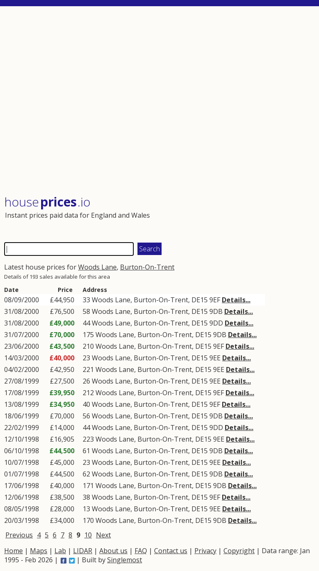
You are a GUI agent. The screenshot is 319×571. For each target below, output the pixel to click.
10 (88, 534)
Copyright (239, 550)
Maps (38, 550)
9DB (216, 311)
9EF (214, 299)
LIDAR (82, 550)
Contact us (170, 550)
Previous (19, 534)
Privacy (205, 550)
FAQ (141, 550)
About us (113, 550)
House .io (47, 201)
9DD (216, 323)
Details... (236, 299)
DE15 (199, 299)
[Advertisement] (159, 101)
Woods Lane (97, 267)
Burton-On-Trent (147, 267)
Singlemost (124, 559)
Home (13, 550)
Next (103, 534)
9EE (215, 357)
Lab (60, 550)
